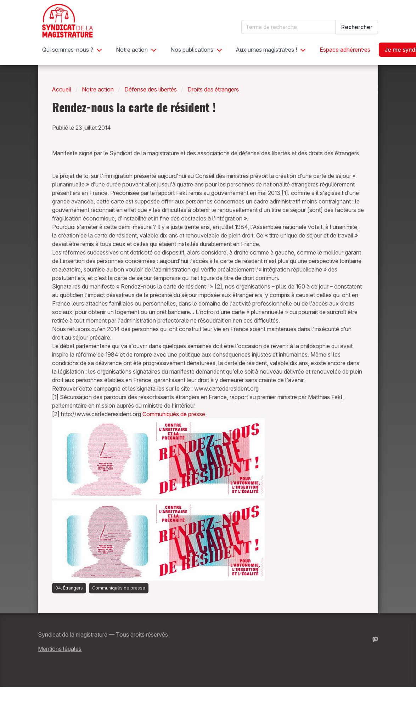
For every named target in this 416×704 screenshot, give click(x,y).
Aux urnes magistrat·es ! (266, 49)
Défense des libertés (150, 89)
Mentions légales (59, 648)
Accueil (61, 89)
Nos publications (191, 49)
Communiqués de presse (173, 414)
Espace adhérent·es (345, 49)
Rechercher (356, 26)
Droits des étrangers (213, 89)
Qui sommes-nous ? (67, 49)
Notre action (132, 49)
